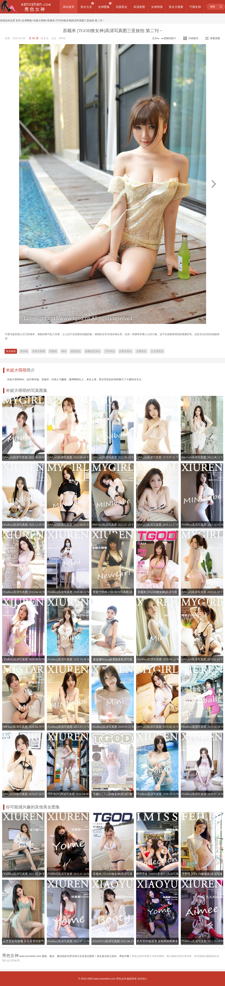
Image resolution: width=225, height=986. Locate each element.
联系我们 (142, 979)
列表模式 (193, 38)
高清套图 (139, 6)
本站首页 (68, 6)
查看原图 (212, 38)
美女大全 (86, 6)
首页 (18, 20)
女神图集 (104, 6)
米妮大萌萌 (39, 20)
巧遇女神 (195, 6)
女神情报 (157, 6)
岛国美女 (121, 6)
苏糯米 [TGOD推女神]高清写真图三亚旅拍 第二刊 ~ (75, 20)
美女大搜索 (176, 6)
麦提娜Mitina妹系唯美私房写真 (113, 659)
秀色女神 (121, 978)
